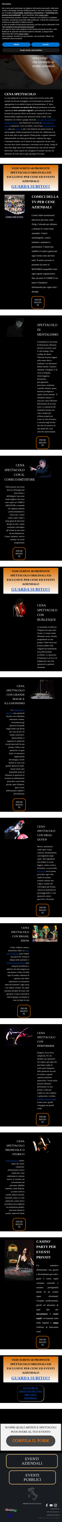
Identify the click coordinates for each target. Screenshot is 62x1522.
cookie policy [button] (43, 15)
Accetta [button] (45, 44)
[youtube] (51, 1505)
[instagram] (55, 1505)
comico (18, 129)
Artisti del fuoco (12, 1161)
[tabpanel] (31, 123)
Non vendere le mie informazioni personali (18, 27)
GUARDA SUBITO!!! (30, 186)
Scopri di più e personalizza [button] (31, 50)
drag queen (41, 871)
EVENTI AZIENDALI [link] (32, 1461)
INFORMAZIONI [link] (38, 302)
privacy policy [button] (23, 34)
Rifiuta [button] (16, 44)
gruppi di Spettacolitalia (16, 963)
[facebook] (47, 1505)
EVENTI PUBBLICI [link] (32, 1477)
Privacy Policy (11, 1515)
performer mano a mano (46, 1099)
